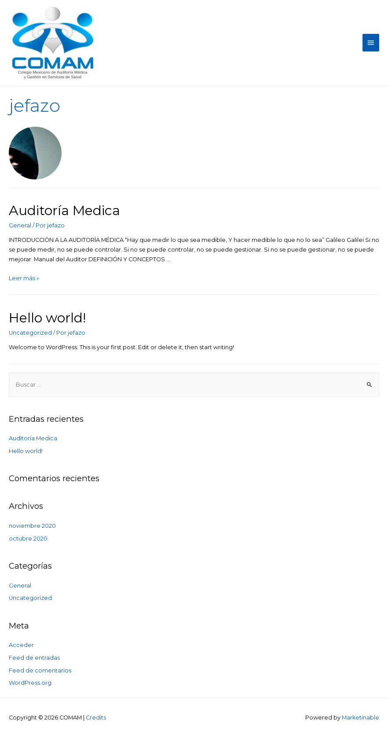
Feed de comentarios (40, 670)
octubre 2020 (28, 538)
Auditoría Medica (64, 210)
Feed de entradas (34, 657)
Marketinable (360, 717)
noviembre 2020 (32, 525)
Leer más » (24, 278)
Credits (96, 717)
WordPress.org (30, 683)
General (20, 225)
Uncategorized (30, 332)
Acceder (21, 645)
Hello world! (47, 318)
